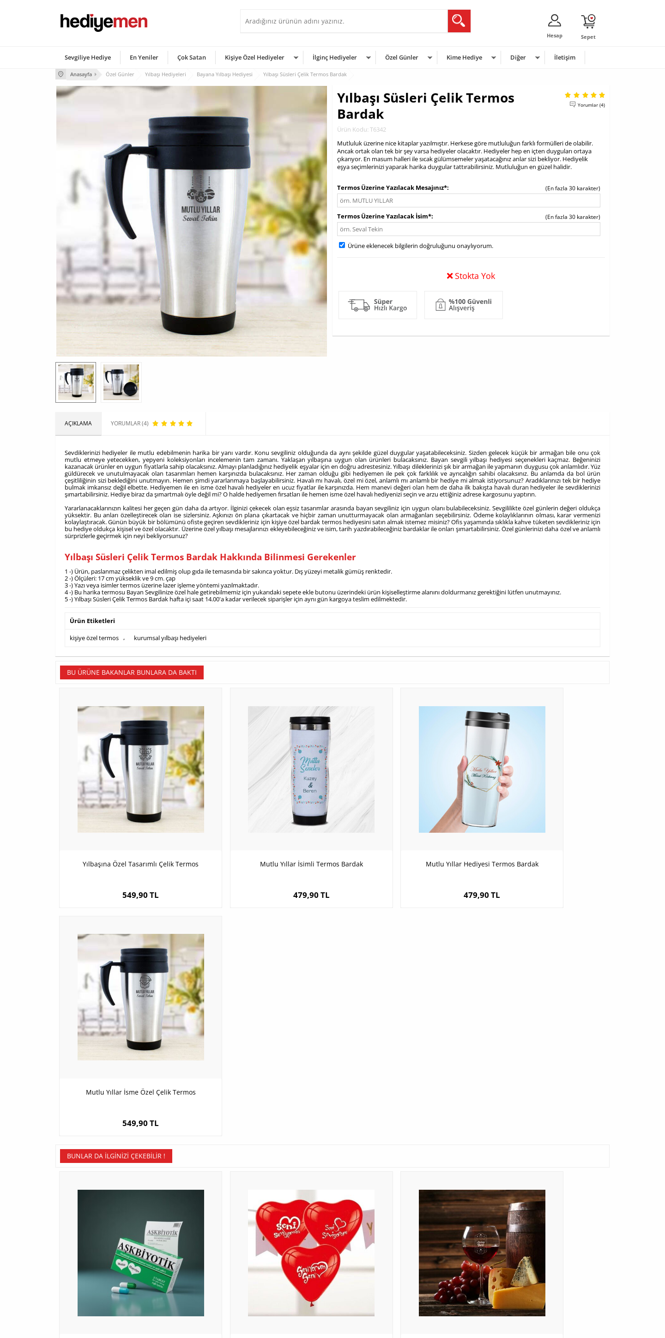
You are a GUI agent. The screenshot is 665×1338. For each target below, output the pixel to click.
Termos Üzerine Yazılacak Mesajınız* (392, 186)
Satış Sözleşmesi (81, 1245)
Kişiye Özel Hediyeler (254, 57)
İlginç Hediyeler (335, 57)
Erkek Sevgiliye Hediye (273, 1259)
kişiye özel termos (94, 637)
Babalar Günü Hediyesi (366, 1287)
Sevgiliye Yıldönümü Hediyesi (282, 1287)
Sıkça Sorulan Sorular (87, 1287)
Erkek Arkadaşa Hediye (182, 1231)
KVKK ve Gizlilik (79, 1273)
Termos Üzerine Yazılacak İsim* (384, 215)
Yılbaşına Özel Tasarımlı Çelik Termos (125, 829)
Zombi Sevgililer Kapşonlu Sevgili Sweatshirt (541, 1051)
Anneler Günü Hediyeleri (368, 1259)
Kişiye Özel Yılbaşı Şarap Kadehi (402, 1046)
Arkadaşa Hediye (451, 1273)
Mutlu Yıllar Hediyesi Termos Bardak (401, 829)
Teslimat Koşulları (83, 1218)
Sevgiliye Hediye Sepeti (274, 1231)
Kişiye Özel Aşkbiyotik (124, 1046)
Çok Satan (191, 57)
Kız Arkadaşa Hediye (178, 1245)
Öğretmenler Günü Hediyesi (373, 1273)
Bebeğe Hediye (449, 1259)
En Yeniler (144, 57)
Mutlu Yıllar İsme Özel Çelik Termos (540, 829)
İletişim (564, 57)
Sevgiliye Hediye (88, 57)
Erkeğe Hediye (448, 1218)
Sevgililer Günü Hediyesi (368, 1218)
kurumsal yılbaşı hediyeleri (170, 637)
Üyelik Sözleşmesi (83, 1231)
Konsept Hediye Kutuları (275, 1218)
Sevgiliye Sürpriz (173, 1273)
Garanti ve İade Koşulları (91, 1259)
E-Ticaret (304, 1326)
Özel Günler (401, 57)
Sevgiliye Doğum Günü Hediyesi (285, 1245)
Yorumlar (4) (591, 104)
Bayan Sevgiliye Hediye (274, 1273)
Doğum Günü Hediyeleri (368, 1231)
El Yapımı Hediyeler (177, 1259)
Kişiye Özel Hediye (176, 1218)
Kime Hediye (464, 57)
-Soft (284, 1326)
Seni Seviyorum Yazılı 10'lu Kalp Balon (263, 1046)
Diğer (518, 57)
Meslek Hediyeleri (175, 1287)
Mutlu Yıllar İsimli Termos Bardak (263, 829)
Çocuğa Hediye (448, 1245)
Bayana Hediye (448, 1231)
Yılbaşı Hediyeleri (359, 1245)
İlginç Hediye (445, 1287)
